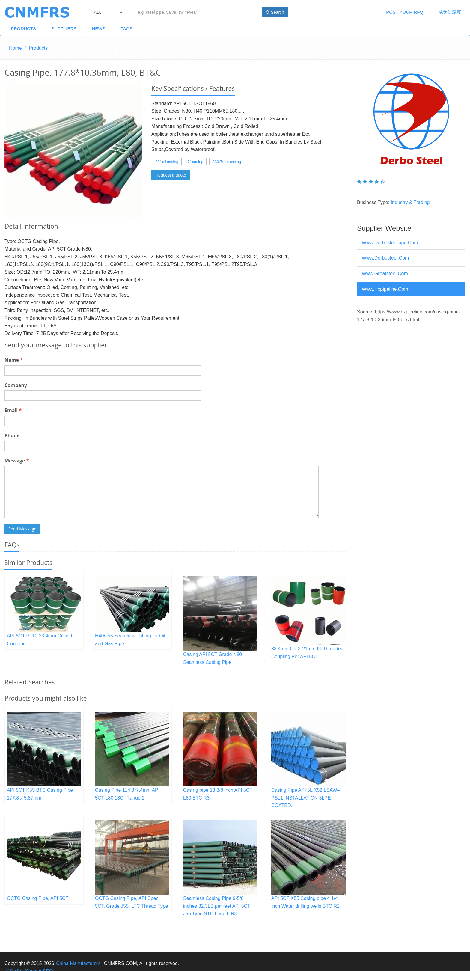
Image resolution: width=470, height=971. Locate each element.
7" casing (195, 161)
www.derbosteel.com (385, 257)
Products (23, 28)
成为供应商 (450, 12)
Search (275, 12)
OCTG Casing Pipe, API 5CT (37, 898)
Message (16, 460)
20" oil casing (166, 161)
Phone (11, 435)
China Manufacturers (78, 963)
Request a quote (170, 175)
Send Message (22, 529)
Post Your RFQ (404, 12)
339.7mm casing (227, 161)
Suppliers (63, 28)
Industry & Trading (410, 202)
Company (15, 385)
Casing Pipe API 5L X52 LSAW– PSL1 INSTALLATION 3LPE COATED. (305, 798)
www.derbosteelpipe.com (390, 242)
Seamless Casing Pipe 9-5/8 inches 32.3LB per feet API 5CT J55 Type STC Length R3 (216, 906)
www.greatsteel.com (385, 273)
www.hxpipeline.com (385, 289)
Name (13, 360)
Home (15, 48)
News (98, 28)
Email (13, 410)
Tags (126, 28)
